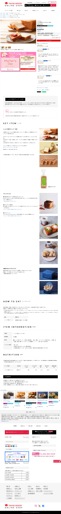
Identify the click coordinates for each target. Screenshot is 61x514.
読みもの (45, 10)
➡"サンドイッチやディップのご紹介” (10, 147)
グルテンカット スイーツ (20, 498)
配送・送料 (39, 5)
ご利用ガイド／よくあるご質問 (30, 5)
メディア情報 (30, 488)
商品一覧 (18, 10)
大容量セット (17, 486)
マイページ (47, 5)
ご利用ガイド (22, 425)
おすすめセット (9, 495)
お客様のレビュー (35, 10)
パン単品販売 (9, 498)
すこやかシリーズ (18, 491)
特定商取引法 (38, 488)
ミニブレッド (11, 14)
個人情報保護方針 (31, 493)
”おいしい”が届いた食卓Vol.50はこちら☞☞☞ (12, 209)
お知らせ (29, 486)
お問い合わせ (53, 2)
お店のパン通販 (5, 13)
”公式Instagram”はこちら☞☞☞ (9, 201)
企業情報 (53, 10)
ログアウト (44, 2)
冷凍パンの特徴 (39, 491)
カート (54, 5)
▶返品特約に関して (5, 421)
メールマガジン (37, 2)
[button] (1, 401)
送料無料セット (5, 17)
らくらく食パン (18, 493)
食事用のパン (9, 488)
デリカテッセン (9, 493)
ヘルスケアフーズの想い (48, 493)
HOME (1, 13)
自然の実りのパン (10, 491)
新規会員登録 (30, 2)
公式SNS (46, 425)
